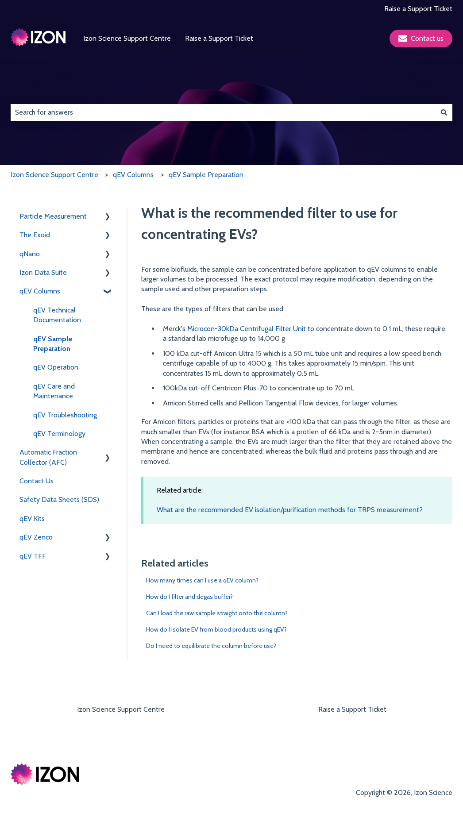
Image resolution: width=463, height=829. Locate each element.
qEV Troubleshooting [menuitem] (65, 415)
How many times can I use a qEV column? (202, 580)
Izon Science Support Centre (127, 38)
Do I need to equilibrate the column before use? (211, 646)
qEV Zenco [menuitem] (36, 537)
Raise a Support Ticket (418, 8)
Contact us (421, 38)
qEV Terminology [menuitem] (59, 433)
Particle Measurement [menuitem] (53, 216)
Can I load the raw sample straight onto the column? (217, 613)
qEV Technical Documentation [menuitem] (57, 315)
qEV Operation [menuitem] (55, 367)
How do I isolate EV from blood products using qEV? (216, 629)
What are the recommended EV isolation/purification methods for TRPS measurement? (290, 509)
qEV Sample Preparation (206, 174)
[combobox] (223, 112)
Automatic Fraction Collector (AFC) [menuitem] (48, 457)
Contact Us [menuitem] (36, 481)
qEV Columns (133, 174)
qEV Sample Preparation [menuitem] (52, 344)
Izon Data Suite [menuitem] (43, 272)
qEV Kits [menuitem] (32, 518)
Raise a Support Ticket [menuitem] (352, 709)
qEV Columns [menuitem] (39, 291)
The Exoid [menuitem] (34, 235)
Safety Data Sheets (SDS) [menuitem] (59, 499)
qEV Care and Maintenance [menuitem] (54, 391)
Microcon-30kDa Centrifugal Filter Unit (246, 328)
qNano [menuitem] (29, 254)
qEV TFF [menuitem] (32, 556)
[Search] (444, 112)
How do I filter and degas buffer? (189, 597)
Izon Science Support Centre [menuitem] (121, 709)
